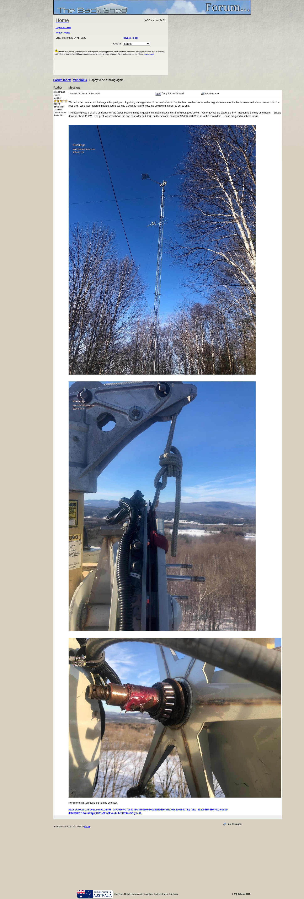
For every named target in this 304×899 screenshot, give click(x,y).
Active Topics (63, 32)
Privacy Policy (130, 38)
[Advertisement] (209, 45)
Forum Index (62, 80)
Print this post (210, 93)
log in (87, 826)
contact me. (149, 54)
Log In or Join (63, 27)
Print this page (232, 824)
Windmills (80, 80)
